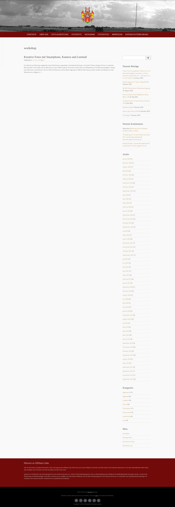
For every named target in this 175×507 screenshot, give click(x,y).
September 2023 (128, 191)
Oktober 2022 (127, 223)
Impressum (117, 34)
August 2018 (127, 359)
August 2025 (127, 167)
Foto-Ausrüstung (59, 34)
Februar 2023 (127, 207)
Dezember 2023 (128, 183)
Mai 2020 (126, 303)
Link (96, 495)
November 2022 (128, 219)
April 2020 (126, 307)
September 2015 (128, 379)
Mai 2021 (126, 267)
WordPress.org (127, 446)
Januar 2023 (126, 211)
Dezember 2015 (128, 371)
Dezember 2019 (128, 315)
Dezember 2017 (128, 367)
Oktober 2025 (127, 163)
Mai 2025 (126, 171)
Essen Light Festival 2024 (131, 111)
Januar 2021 (126, 283)
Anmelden (126, 434)
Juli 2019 (125, 323)
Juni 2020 (126, 299)
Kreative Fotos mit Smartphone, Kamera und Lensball (55, 57)
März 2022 (126, 235)
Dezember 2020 (128, 287)
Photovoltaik (127, 412)
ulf (43, 60)
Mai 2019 (126, 327)
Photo (125, 404)
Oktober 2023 (127, 187)
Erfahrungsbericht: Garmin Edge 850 (134, 82)
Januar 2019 (126, 339)
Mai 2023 (126, 195)
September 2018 (128, 355)
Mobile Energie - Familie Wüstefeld (134, 143)
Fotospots (77, 34)
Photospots (126, 408)
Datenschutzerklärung (136, 34)
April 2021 (126, 271)
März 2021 (126, 275)
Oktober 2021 (127, 251)
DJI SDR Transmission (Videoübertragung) (136, 88)
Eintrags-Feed (127, 438)
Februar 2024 (127, 179)
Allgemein (126, 392)
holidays (125, 400)
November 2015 (128, 375)
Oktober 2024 (127, 175)
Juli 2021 (125, 259)
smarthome (126, 416)
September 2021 (128, 255)
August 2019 (127, 319)
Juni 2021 (126, 263)
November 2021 (128, 247)
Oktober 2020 (127, 291)
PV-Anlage (126, 115)
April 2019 (126, 331)
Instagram (90, 34)
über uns (44, 34)
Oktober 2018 (127, 351)
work (124, 420)
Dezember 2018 (128, 343)
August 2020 (127, 295)
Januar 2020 (126, 311)
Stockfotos (103, 34)
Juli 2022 (125, 231)
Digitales (125, 396)
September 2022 (128, 227)
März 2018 (126, 363)
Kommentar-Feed (128, 442)
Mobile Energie (127, 107)
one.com (90, 492)
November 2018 (128, 347)
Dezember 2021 (128, 243)
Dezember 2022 (128, 215)
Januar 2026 (126, 159)
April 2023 (126, 199)
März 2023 (126, 203)
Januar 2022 (126, 239)
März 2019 (126, 335)
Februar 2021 (127, 279)
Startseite (31, 34)
